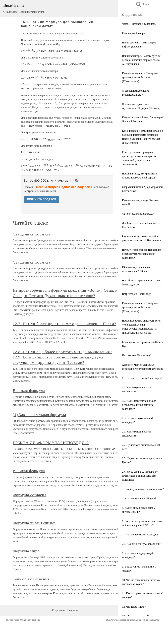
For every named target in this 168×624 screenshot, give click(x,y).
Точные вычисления (31, 579)
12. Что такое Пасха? (134, 606)
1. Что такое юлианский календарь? (142, 378)
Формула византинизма (34, 523)
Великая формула (29, 390)
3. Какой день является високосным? (143, 489)
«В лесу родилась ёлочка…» (138, 213)
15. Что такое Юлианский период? (23, 620)
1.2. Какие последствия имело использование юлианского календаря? (139, 404)
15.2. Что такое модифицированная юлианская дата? (132, 620)
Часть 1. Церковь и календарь (139, 23)
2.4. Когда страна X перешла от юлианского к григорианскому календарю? (139, 475)
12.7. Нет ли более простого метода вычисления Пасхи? (64, 324)
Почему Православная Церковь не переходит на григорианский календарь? (141, 253)
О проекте (58, 610)
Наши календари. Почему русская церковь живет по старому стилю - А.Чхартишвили (141, 59)
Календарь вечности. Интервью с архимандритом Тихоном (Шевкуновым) (141, 77)
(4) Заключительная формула (39, 414)
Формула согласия (29, 495)
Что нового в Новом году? (137, 355)
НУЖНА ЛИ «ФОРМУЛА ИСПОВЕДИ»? (51, 443)
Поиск (142, 4)
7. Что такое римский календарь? (140, 534)
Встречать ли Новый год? (136, 293)
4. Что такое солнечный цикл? (139, 498)
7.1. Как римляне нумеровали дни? (141, 543)
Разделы (72, 610)
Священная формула (31, 234)
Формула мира (26, 551)
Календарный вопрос (134, 33)
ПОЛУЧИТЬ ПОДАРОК (41, 199)
